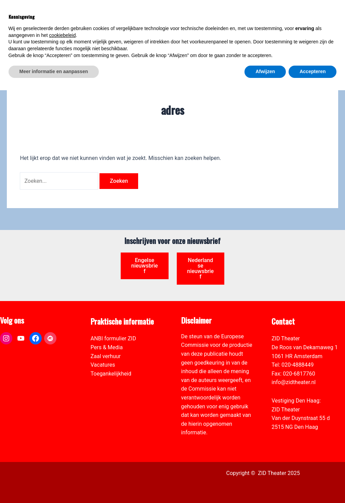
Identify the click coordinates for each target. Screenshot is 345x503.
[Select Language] (308, 40)
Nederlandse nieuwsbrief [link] (200, 268)
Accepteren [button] (313, 484)
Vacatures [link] (103, 365)
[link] (336, 43)
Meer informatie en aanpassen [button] (53, 484)
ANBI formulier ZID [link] (113, 338)
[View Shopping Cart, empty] (285, 14)
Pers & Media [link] (107, 347)
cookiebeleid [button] (62, 448)
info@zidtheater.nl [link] (293, 382)
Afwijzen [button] (265, 484)
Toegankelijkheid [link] (111, 373)
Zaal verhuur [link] (106, 356)
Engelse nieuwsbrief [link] (144, 265)
